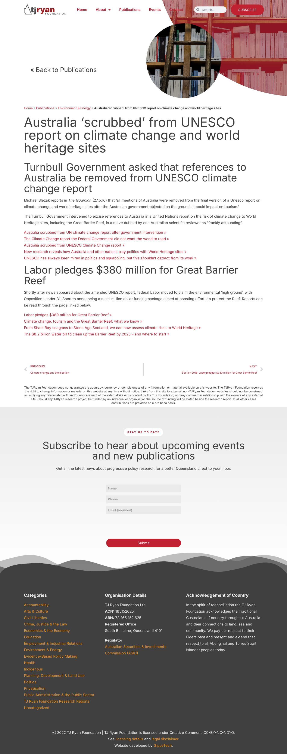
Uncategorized (36, 708)
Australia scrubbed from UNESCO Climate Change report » (74, 245)
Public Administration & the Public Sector (59, 695)
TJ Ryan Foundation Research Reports (57, 701)
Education (32, 637)
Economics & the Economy (47, 630)
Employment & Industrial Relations (53, 643)
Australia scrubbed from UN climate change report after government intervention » (95, 232)
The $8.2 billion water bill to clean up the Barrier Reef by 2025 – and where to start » (96, 334)
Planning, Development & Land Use (54, 675)
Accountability (36, 605)
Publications (129, 9)
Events (155, 9)
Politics (30, 682)
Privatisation (34, 688)
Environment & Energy (74, 108)
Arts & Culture (36, 611)
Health (29, 663)
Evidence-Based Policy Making (50, 656)
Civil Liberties (35, 618)
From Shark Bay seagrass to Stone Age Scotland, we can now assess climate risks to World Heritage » (112, 328)
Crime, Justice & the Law (45, 624)
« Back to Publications (63, 69)
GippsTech (163, 745)
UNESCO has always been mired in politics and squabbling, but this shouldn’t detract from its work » (110, 258)
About (103, 10)
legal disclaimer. (165, 739)
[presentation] (138, 525)
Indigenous (33, 669)
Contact (176, 9)
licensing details (129, 739)
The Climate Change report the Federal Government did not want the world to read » (96, 239)
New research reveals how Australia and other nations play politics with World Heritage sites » (105, 252)
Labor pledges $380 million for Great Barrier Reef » (68, 315)
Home (82, 9)
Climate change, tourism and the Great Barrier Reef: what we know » (83, 321)
